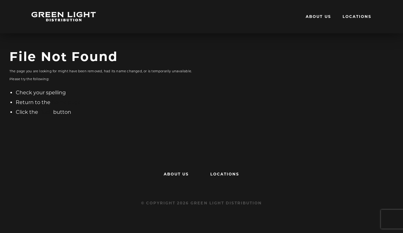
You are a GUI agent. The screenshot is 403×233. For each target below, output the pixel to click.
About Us (318, 16)
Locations (357, 16)
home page (66, 102)
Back (45, 112)
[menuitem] (318, 16)
